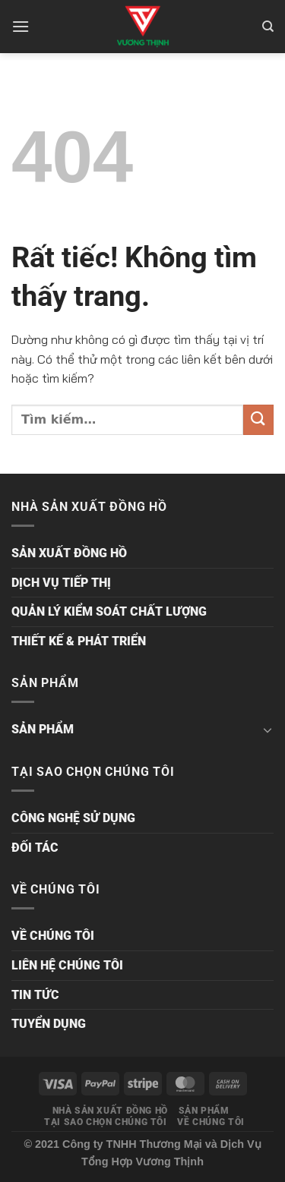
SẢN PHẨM (42, 729)
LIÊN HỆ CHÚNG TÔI (67, 965)
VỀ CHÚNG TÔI (52, 935)
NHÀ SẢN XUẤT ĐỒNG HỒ (110, 1110)
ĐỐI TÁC (35, 847)
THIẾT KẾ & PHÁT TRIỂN (78, 641)
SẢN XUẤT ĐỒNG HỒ (69, 553)
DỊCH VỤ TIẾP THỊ (61, 582)
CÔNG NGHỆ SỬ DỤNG (73, 818)
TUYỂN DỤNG (48, 1024)
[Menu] (20, 26)
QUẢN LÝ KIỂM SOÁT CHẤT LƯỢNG (109, 611)
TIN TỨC (35, 995)
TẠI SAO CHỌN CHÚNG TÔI (105, 1122)
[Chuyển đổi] (267, 729)
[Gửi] (258, 419)
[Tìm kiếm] (268, 26)
